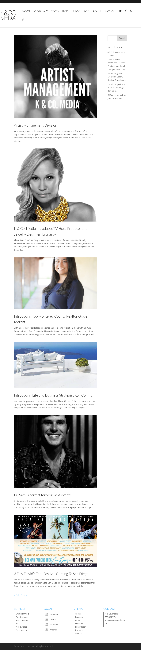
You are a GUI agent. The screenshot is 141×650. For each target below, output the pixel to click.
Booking (79, 630)
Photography (21, 630)
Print (18, 623)
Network (79, 623)
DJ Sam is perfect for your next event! (42, 495)
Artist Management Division (35, 125)
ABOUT (26, 11)
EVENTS (97, 11)
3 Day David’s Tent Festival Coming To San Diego (51, 573)
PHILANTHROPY (81, 11)
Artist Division (22, 620)
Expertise (79, 617)
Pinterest (53, 629)
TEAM (65, 11)
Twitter (52, 619)
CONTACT (110, 11)
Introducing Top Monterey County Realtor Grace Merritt (117, 76)
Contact (78, 633)
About (78, 613)
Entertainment (22, 617)
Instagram (54, 624)
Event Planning (22, 613)
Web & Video (21, 627)
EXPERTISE (39, 11)
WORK (55, 11)
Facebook (53, 614)
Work (77, 620)
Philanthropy (80, 627)
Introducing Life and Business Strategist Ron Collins (53, 395)
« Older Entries (20, 595)
